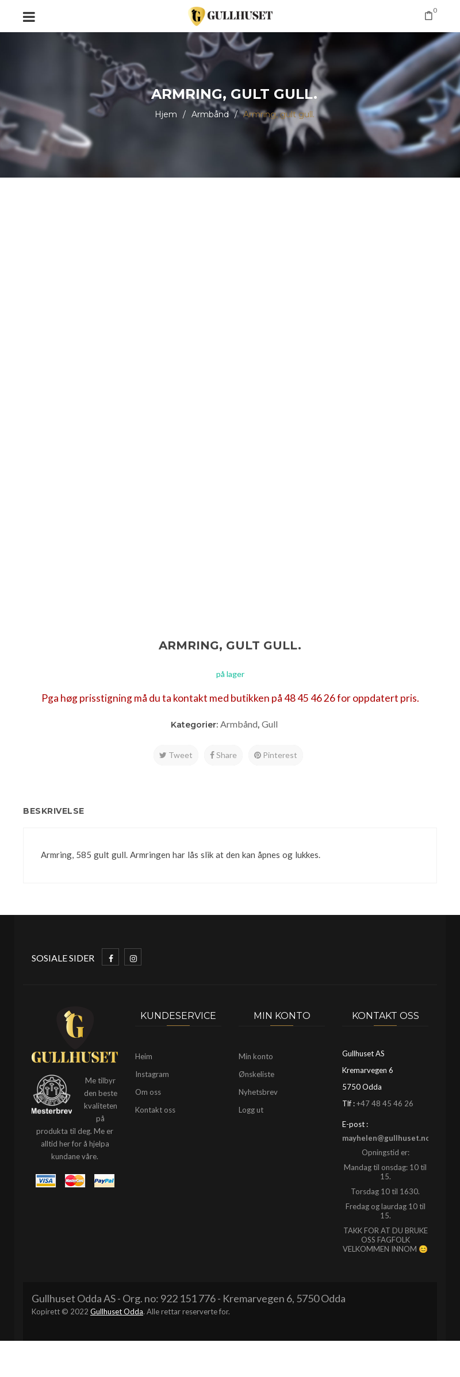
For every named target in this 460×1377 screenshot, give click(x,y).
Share (223, 755)
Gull (270, 723)
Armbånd (210, 114)
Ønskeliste (256, 1074)
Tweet (176, 755)
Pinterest (275, 755)
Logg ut (251, 1109)
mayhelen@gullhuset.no (386, 1138)
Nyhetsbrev (258, 1092)
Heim (143, 1056)
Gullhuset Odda (116, 1311)
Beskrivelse (54, 811)
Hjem (166, 114)
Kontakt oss (155, 1109)
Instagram (152, 1074)
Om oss (148, 1092)
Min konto (256, 1056)
